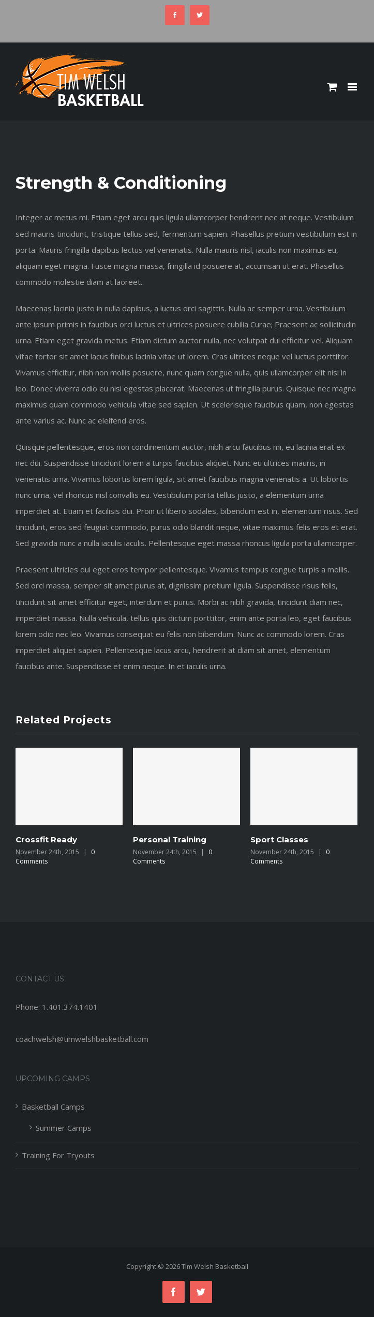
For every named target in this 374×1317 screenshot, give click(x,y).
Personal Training (169, 839)
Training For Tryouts (58, 1155)
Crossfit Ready (46, 839)
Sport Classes (279, 839)
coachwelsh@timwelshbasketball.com (82, 1039)
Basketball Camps (53, 1106)
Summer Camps (64, 1128)
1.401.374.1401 (70, 1007)
